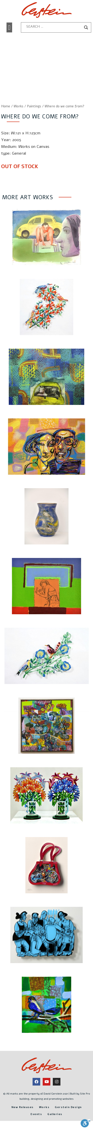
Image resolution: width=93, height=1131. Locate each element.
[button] (9, 27)
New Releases (22, 1107)
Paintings (34, 106)
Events (36, 1114)
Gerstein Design (68, 1107)
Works (18, 106)
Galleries (54, 1114)
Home (5, 106)
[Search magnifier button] (86, 27)
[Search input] (54, 26)
